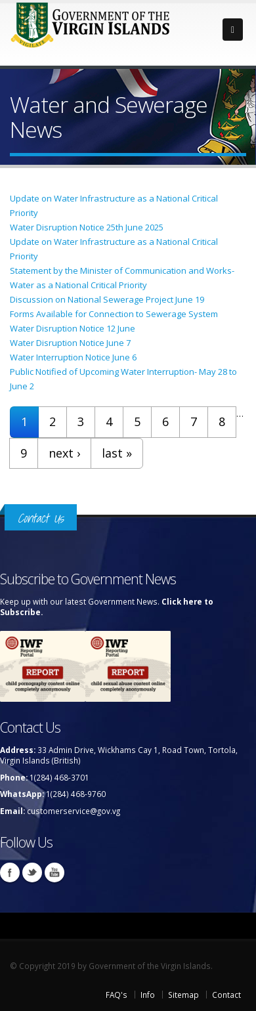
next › (64, 453)
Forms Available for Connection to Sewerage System (114, 314)
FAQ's (116, 994)
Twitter (32, 872)
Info (147, 994)
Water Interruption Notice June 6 (73, 357)
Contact (226, 994)
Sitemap (183, 994)
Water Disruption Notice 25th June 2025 (86, 227)
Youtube (54, 872)
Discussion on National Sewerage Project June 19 (107, 299)
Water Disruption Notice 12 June (72, 328)
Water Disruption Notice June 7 (70, 343)
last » (117, 453)
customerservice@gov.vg (73, 811)
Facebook (10, 872)
